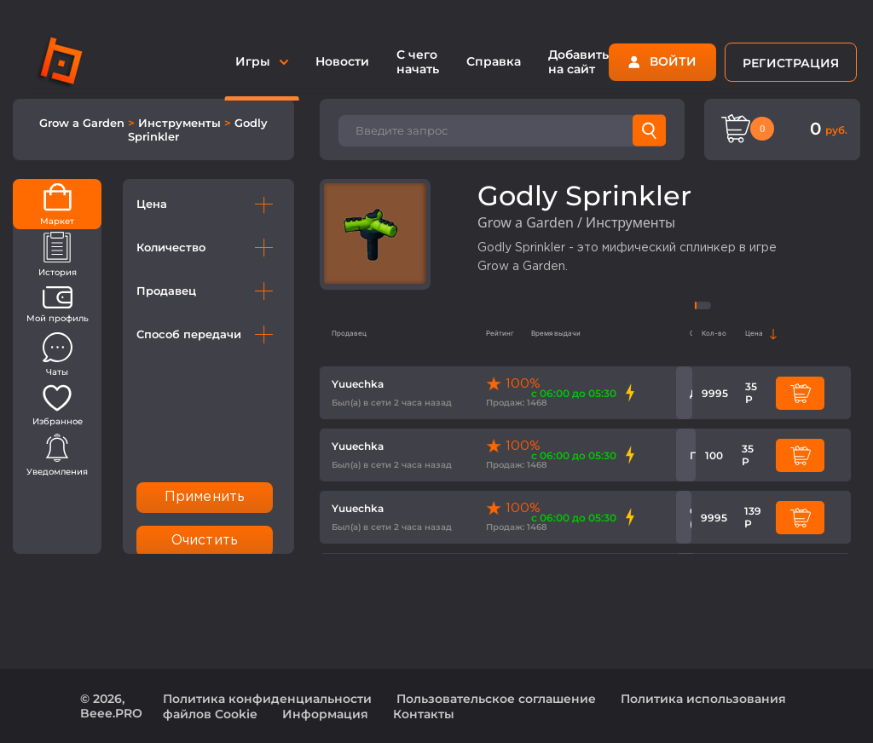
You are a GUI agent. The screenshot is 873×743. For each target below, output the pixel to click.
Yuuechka (358, 383)
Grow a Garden (83, 123)
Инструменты (181, 123)
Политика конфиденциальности (267, 698)
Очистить (204, 540)
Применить (205, 497)
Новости (342, 61)
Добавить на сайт (578, 62)
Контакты (423, 714)
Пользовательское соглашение (496, 698)
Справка (493, 61)
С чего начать (417, 62)
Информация (325, 714)
